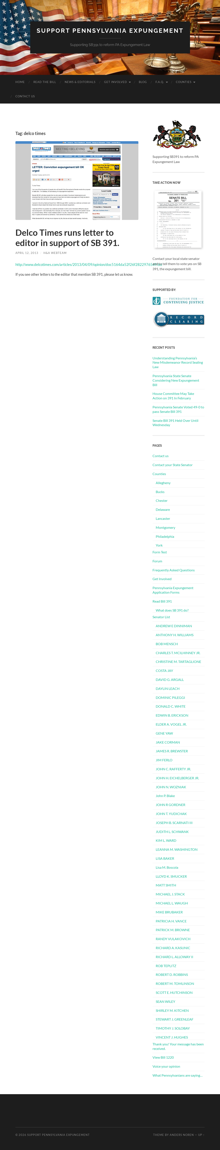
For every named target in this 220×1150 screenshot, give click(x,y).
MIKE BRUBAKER (169, 912)
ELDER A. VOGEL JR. (171, 724)
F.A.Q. (160, 82)
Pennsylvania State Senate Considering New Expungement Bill (176, 380)
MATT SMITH (166, 885)
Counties (184, 82)
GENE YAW (164, 733)
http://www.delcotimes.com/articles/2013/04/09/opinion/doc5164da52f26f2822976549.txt (88, 264)
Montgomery (165, 527)
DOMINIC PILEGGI (170, 697)
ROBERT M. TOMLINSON (175, 983)
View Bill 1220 (163, 1057)
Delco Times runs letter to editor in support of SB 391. (67, 237)
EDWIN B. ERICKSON (172, 715)
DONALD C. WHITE (171, 706)
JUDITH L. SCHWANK (172, 832)
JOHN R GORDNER (170, 805)
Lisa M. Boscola (167, 867)
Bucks (160, 492)
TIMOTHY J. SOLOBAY (173, 1028)
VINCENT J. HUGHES (172, 1037)
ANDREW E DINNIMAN (174, 626)
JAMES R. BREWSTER (172, 751)
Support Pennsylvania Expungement (110, 30)
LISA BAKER (165, 858)
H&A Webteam (55, 253)
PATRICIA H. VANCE (171, 921)
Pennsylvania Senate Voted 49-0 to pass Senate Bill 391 (178, 409)
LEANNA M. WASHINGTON (177, 849)
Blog (143, 82)
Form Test (160, 552)
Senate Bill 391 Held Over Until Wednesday (175, 422)
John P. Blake (165, 796)
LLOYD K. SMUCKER (171, 876)
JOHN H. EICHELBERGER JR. (177, 778)
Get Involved (115, 82)
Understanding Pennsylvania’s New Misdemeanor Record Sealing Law (178, 362)
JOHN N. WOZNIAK (171, 787)
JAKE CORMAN (168, 742)
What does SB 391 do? (172, 610)
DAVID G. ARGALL (170, 679)
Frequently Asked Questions (174, 570)
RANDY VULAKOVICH (173, 939)
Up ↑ (201, 1135)
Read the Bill (44, 82)
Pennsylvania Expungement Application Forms (173, 590)
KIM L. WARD (166, 840)
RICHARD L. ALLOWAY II (174, 957)
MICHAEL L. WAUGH (172, 903)
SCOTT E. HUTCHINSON (174, 992)
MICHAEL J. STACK (170, 894)
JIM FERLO (164, 760)
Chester (162, 500)
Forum (157, 561)
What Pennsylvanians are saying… (178, 1075)
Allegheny (163, 483)
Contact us (25, 96)
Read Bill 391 (162, 601)
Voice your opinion (166, 1066)
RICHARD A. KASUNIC (173, 948)
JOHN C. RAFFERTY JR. (173, 769)
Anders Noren (182, 1135)
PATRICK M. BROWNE (173, 930)
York (159, 545)
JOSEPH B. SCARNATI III (174, 823)
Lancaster (163, 518)
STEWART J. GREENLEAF (174, 1019)
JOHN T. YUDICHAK (171, 814)
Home (20, 82)
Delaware (163, 509)
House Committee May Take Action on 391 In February (173, 395)
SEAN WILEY (165, 1001)
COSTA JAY (164, 670)
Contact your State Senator (173, 465)
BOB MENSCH (167, 644)
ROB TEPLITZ (166, 966)
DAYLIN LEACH (168, 688)
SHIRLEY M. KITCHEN (172, 1010)
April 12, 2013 (26, 253)
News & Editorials (80, 82)
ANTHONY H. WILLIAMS (174, 635)
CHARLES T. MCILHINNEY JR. (178, 653)
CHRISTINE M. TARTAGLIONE (178, 661)
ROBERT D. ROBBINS (172, 974)
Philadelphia (165, 536)
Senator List (161, 617)
